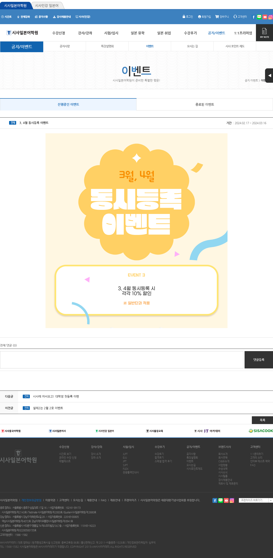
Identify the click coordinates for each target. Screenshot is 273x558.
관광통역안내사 (131, 472)
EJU (125, 457)
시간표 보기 (65, 454)
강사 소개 (96, 454)
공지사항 (65, 46)
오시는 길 (192, 46)
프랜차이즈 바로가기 (251, 500)
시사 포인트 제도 (234, 46)
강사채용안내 (225, 479)
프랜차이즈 (130, 500)
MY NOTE (264, 32)
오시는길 (191, 465)
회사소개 (223, 454)
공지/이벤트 (21, 46)
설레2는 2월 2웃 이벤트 (48, 408)
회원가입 (204, 16)
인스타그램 (232, 500)
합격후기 (159, 457)
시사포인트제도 (194, 468)
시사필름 (223, 476)
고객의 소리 (256, 457)
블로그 (220, 500)
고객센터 (240, 16)
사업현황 (223, 465)
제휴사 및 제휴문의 (228, 483)
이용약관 (50, 500)
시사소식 (223, 472)
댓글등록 (258, 359)
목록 (262, 420)
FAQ (252, 465)
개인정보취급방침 (31, 500)
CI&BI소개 (223, 461)
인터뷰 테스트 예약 (260, 461)
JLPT (125, 454)
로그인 (187, 16)
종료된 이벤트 (204, 104)
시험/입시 (128, 446)
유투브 (226, 500)
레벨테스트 (65, 461)
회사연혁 (223, 457)
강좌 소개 (96, 457)
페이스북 (214, 500)
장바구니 (222, 16)
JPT (124, 461)
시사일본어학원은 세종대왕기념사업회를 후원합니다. (170, 500)
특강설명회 (107, 46)
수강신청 (64, 446)
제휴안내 (115, 500)
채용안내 (92, 500)
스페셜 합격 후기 (163, 461)
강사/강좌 (96, 446)
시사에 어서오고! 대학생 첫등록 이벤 (56, 396)
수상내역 (223, 468)
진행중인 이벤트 (68, 104)
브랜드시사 (224, 446)
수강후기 (160, 446)
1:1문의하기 (256, 454)
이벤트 (150, 46)
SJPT (125, 465)
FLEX (125, 468)
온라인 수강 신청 (67, 457)
